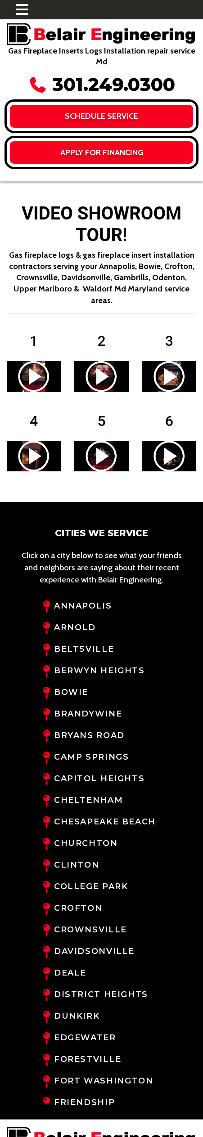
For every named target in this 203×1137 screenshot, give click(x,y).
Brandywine (88, 714)
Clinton (76, 865)
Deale (70, 973)
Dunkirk (76, 1016)
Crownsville (90, 930)
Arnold (75, 627)
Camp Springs (91, 757)
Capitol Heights (99, 778)
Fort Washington (103, 1081)
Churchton (86, 843)
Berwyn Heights (99, 671)
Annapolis (83, 606)
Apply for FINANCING (101, 152)
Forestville (88, 1059)
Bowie (71, 692)
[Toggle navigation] (22, 9)
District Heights (101, 994)
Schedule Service (101, 116)
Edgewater (85, 1038)
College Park (91, 886)
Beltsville (84, 649)
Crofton (78, 908)
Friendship (84, 1102)
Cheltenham (88, 800)
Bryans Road (89, 735)
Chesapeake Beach (105, 822)
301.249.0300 (102, 84)
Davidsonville (94, 951)
